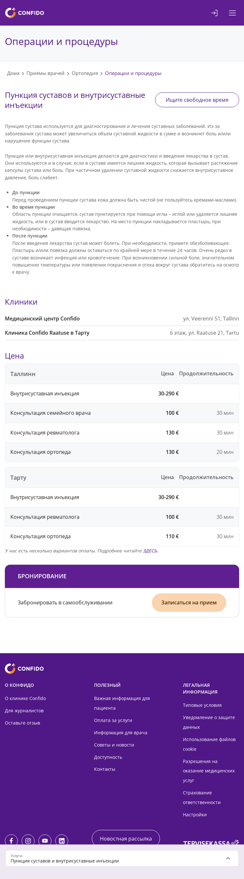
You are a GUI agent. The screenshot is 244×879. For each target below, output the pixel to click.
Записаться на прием (189, 602)
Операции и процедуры (133, 73)
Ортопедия (85, 73)
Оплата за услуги (113, 720)
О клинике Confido (25, 698)
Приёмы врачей (46, 73)
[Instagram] (28, 840)
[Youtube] (44, 840)
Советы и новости (114, 745)
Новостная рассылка (126, 838)
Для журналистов (24, 710)
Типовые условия (202, 705)
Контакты (104, 769)
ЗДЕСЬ (150, 551)
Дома (13, 73)
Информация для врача (120, 732)
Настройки (195, 814)
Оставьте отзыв (22, 723)
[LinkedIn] (61, 840)
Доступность (108, 757)
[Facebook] (11, 840)
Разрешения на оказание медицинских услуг (209, 771)
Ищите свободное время (197, 99)
